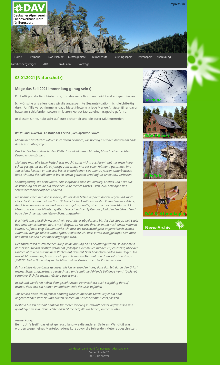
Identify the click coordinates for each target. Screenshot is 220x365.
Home (18, 57)
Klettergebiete (77, 57)
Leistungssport (123, 57)
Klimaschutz (99, 57)
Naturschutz (56, 57)
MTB (45, 64)
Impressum (177, 4)
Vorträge (84, 64)
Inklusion (65, 64)
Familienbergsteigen (24, 64)
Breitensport (144, 57)
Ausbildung (164, 57)
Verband (35, 57)
